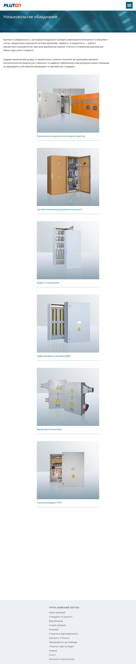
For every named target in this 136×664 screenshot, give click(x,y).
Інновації (53, 629)
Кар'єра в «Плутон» (59, 638)
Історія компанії (57, 625)
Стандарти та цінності (60, 616)
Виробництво (56, 621)
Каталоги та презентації (61, 659)
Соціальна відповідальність (63, 633)
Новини (53, 650)
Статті (52, 655)
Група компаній (57, 612)
